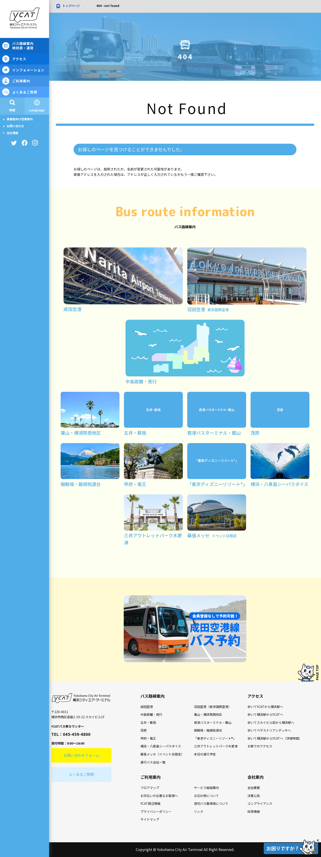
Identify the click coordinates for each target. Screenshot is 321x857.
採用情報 (253, 811)
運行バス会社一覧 (152, 762)
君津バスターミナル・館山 (212, 722)
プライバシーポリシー (156, 811)
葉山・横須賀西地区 (208, 714)
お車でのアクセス (259, 746)
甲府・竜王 (148, 738)
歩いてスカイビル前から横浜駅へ (270, 722)
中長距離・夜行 (151, 714)
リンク (198, 811)
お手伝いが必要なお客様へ (159, 795)
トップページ (71, 6)
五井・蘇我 (148, 722)
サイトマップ (149, 819)
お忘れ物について (206, 795)
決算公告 (253, 795)
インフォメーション (28, 70)
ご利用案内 (21, 81)
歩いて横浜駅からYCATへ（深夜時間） (274, 738)
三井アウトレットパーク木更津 (216, 746)
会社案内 (255, 777)
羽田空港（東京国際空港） (212, 706)
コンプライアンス (259, 803)
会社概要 (253, 787)
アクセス (19, 59)
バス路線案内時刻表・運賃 (23, 45)
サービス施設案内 (206, 787)
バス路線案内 (152, 696)
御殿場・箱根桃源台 (208, 730)
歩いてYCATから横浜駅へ (265, 706)
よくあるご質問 (24, 92)
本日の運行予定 (205, 754)
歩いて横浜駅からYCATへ (265, 714)
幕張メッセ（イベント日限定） (162, 754)
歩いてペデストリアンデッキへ (269, 730)
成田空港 (146, 706)
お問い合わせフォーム (81, 755)
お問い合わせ (15, 126)
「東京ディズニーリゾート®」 (215, 738)
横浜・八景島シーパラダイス (160, 746)
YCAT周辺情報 (150, 803)
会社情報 (12, 133)
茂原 (143, 730)
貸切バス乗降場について (211, 803)
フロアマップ (149, 787)
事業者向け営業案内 (20, 119)
